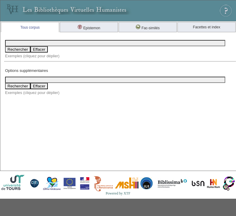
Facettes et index (206, 27)
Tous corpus (30, 27)
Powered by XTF (118, 193)
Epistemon (88, 28)
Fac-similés (148, 28)
